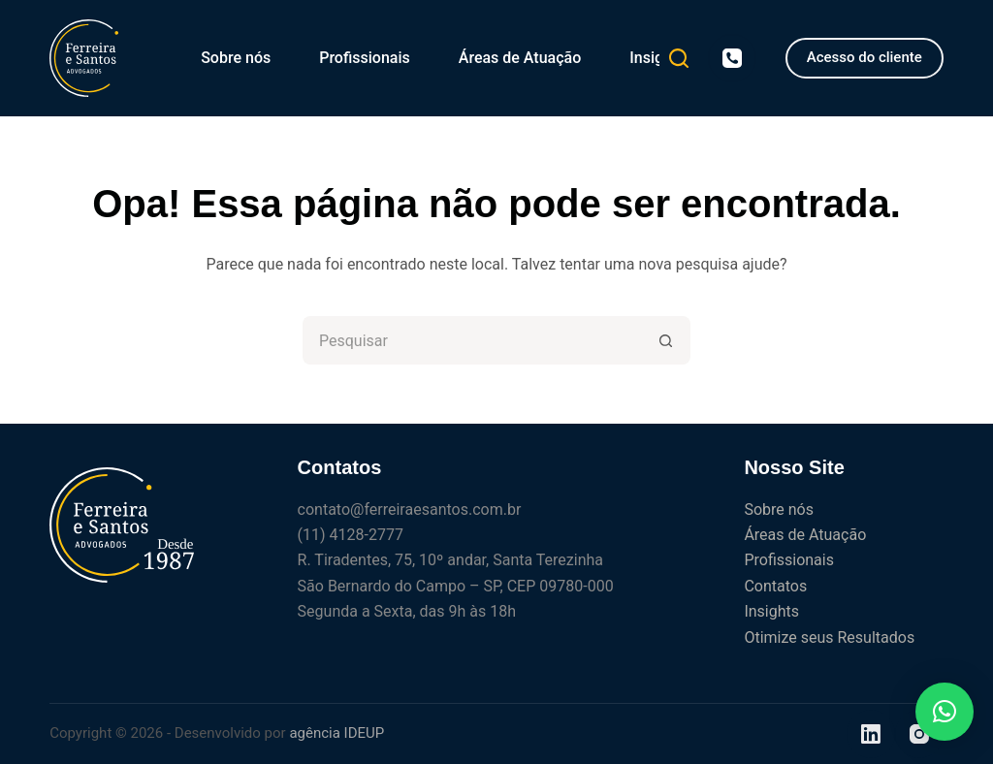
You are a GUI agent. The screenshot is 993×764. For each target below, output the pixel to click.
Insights (657, 57)
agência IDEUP (336, 733)
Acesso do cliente (864, 57)
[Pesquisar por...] (472, 340)
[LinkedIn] (871, 734)
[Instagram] (919, 734)
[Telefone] (732, 58)
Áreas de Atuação (520, 57)
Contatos (775, 586)
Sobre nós (236, 57)
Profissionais (364, 57)
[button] (944, 712)
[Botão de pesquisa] (666, 340)
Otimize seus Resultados (829, 637)
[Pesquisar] (679, 58)
